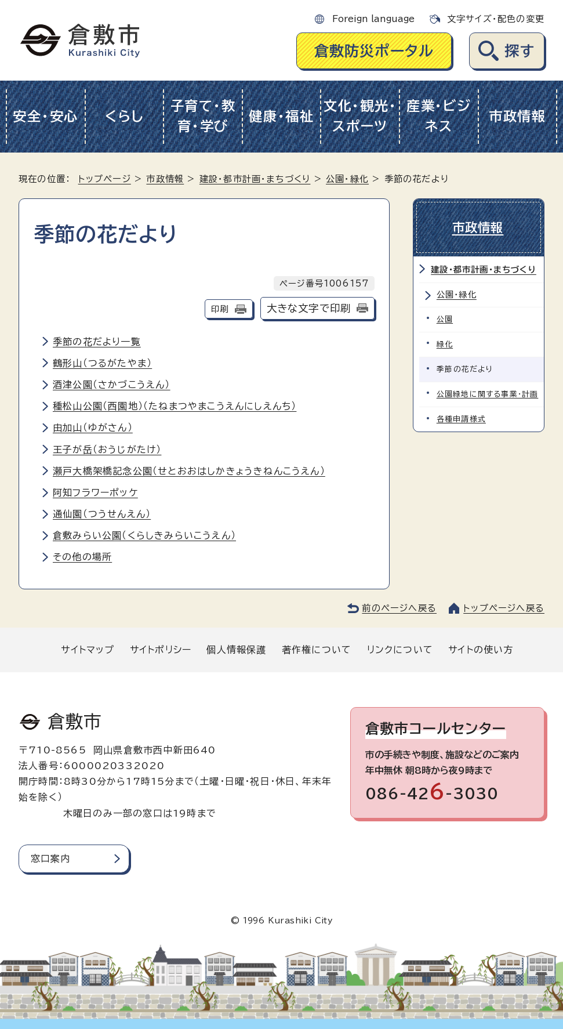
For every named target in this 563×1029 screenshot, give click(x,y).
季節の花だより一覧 (97, 341)
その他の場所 (82, 556)
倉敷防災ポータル (374, 51)
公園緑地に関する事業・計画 (488, 393)
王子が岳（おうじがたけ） (107, 449)
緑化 (445, 343)
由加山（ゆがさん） (93, 427)
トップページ (104, 179)
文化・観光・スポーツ (360, 116)
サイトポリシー (160, 649)
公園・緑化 (347, 179)
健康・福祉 (281, 116)
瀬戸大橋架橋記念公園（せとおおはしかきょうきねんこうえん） (189, 471)
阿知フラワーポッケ (95, 492)
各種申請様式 (461, 418)
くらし (124, 116)
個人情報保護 (236, 649)
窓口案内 (51, 858)
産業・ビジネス (438, 116)
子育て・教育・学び (203, 116)
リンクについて (400, 649)
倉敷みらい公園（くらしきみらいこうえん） (144, 535)
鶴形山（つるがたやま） (102, 363)
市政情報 (517, 116)
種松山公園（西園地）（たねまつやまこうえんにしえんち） (174, 406)
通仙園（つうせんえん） (102, 514)
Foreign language (373, 19)
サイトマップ (87, 649)
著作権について (316, 649)
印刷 (219, 309)
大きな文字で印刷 (309, 308)
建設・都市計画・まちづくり (255, 179)
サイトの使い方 (480, 649)
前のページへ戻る (399, 608)
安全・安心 (45, 116)
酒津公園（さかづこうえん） (111, 384)
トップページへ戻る (503, 608)
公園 (445, 318)
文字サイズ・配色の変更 (495, 19)
